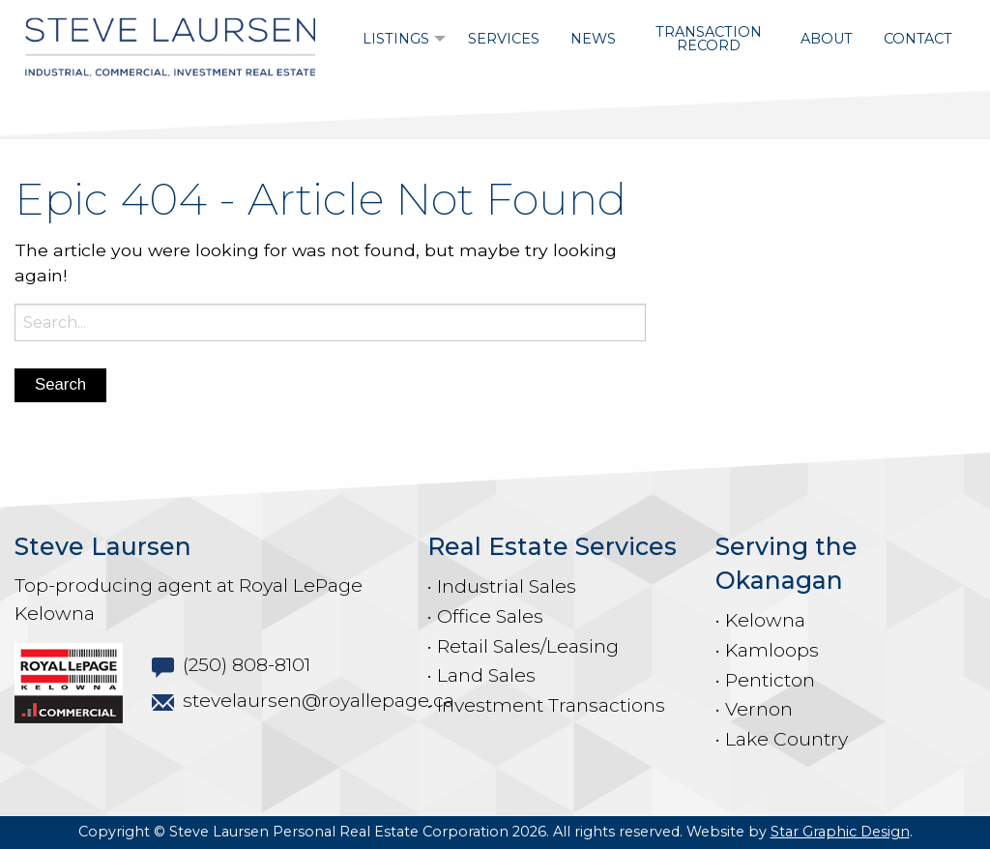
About (827, 38)
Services (503, 38)
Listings (396, 38)
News (593, 38)
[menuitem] (399, 39)
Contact (918, 38)
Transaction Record (708, 38)
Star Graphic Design (840, 831)
